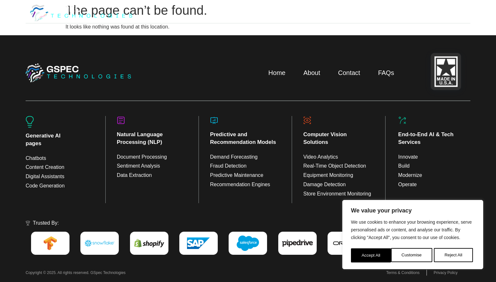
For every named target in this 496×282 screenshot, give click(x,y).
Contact (349, 73)
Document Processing (142, 157)
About (311, 73)
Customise (371, 255)
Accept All (455, 255)
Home (276, 73)
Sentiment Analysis (138, 166)
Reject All (413, 255)
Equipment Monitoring (328, 175)
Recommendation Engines (240, 184)
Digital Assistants (45, 176)
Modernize (410, 175)
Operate (407, 184)
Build (404, 166)
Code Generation (45, 185)
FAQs (386, 73)
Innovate (408, 157)
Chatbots (36, 158)
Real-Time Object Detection (334, 166)
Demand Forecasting (234, 157)
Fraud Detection (228, 166)
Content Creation (45, 167)
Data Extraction (134, 175)
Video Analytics (320, 157)
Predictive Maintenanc (235, 175)
